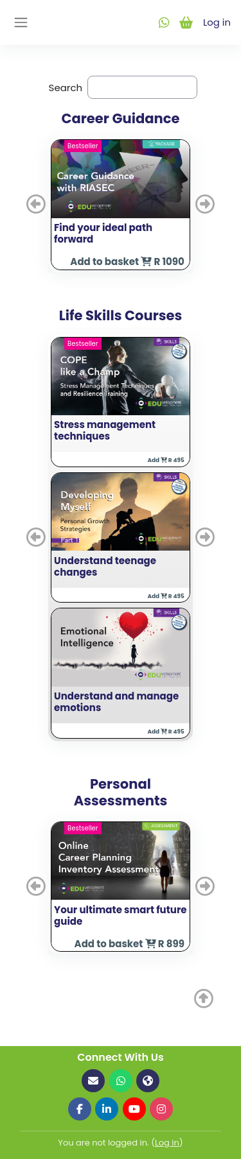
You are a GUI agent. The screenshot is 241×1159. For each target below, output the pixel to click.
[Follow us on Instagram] (161, 1108)
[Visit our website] (147, 1080)
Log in (216, 22)
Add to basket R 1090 (127, 261)
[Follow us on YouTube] (134, 1108)
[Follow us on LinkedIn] (106, 1108)
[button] (37, 204)
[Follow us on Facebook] (79, 1108)
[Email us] (93, 1080)
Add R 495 (165, 460)
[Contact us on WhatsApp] (120, 1080)
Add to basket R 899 (129, 943)
